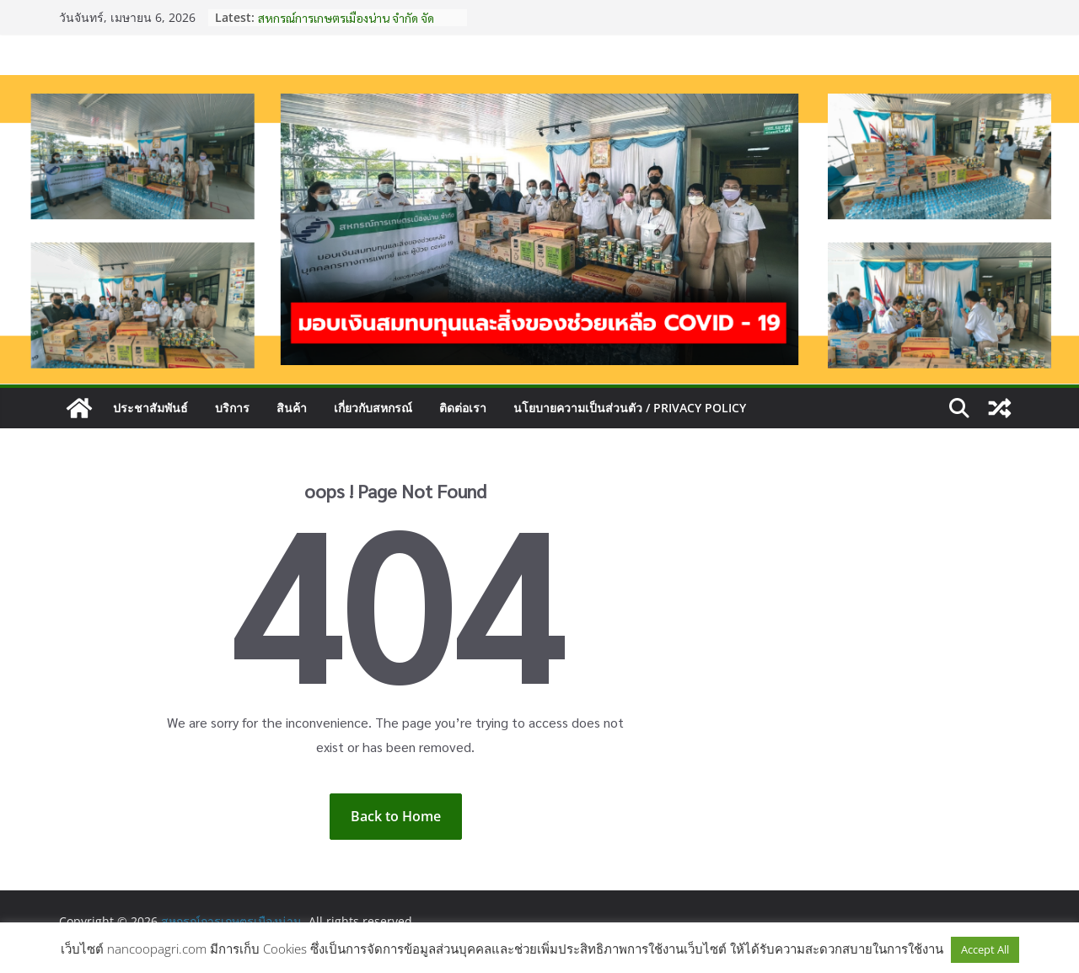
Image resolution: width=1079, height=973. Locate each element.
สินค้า (291, 408)
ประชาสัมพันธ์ (150, 408)
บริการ (232, 408)
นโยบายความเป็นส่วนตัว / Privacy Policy (629, 408)
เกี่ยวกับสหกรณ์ (373, 408)
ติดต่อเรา (462, 408)
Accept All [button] (985, 949)
